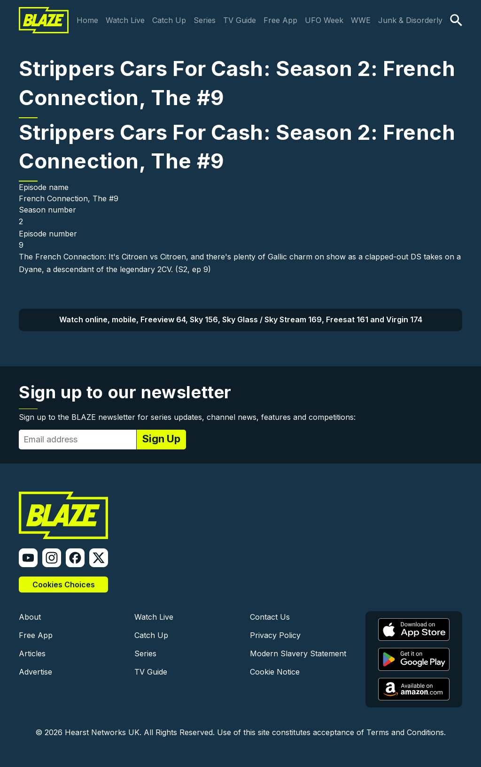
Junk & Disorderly (410, 20)
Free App (280, 20)
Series (205, 20)
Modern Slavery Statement (298, 653)
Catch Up (169, 20)
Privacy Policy (275, 635)
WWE (361, 20)
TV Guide (239, 20)
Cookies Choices (63, 584)
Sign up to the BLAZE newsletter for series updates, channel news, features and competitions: (187, 417)
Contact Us (270, 617)
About (30, 617)
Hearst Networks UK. (103, 732)
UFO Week (324, 20)
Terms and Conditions (405, 732)
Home (87, 20)
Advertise (35, 671)
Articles (32, 653)
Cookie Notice (275, 671)
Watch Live (125, 20)
